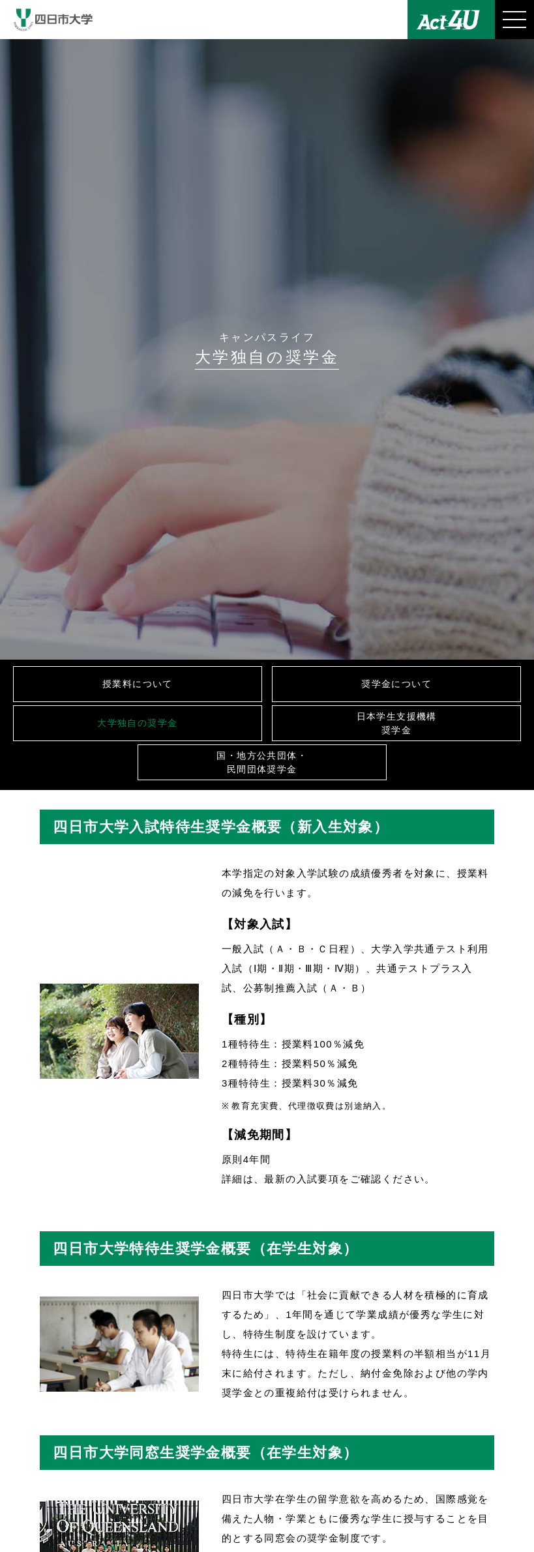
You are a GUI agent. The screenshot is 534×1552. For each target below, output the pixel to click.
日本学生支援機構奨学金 (397, 723)
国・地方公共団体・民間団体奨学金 (261, 762)
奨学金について (396, 684)
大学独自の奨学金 (137, 723)
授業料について (137, 684)
